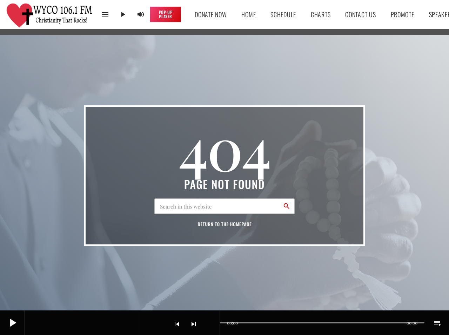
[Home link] (49, 14)
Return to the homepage (225, 224)
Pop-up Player (166, 14)
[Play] (122, 14)
